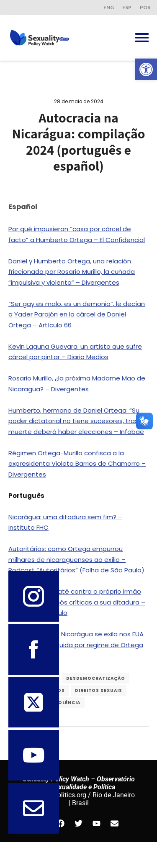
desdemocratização (95, 678)
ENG (108, 7)
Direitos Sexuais (98, 690)
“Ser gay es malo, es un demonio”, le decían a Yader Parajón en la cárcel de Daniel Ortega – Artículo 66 (76, 314)
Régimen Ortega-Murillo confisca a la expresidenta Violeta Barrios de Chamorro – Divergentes (77, 464)
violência (66, 702)
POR (145, 7)
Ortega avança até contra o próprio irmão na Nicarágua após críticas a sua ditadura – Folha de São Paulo (76, 602)
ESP (126, 7)
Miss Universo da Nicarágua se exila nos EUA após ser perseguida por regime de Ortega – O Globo (76, 645)
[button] (146, 69)
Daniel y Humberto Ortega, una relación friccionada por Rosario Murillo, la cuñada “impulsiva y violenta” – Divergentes (71, 272)
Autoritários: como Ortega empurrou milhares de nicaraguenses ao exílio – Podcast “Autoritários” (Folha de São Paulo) (76, 559)
